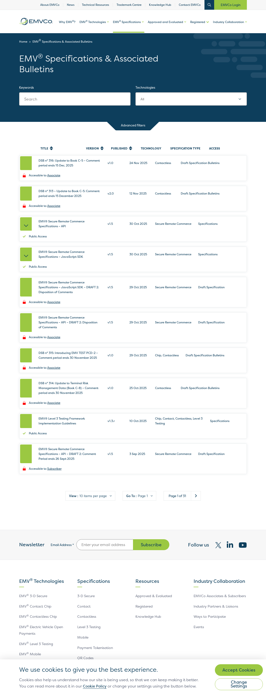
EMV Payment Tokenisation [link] (42, 617)
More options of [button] (107, 26)
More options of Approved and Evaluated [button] (184, 26)
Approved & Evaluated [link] (153, 548)
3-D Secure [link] (86, 548)
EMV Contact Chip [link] (35, 558)
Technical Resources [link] (95, 5)
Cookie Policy (126, 680)
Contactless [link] (86, 569)
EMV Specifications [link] (127, 22)
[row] (133, 165)
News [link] (70, 5)
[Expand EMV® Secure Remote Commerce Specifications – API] (26, 214)
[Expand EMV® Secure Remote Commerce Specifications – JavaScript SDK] (26, 239)
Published (119, 148)
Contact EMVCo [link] (190, 5)
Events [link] (199, 579)
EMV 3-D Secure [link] (33, 548)
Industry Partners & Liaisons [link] (216, 558)
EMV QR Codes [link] (32, 627)
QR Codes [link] (85, 611)
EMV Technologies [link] (92, 22)
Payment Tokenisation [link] (95, 600)
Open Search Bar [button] (209, 5)
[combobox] (191, 99)
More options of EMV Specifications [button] (142, 26)
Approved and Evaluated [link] (165, 22)
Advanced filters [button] (133, 126)
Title (44, 148)
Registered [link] (197, 22)
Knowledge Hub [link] (160, 5)
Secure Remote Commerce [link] (98, 621)
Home (23, 41)
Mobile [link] (82, 590)
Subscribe (151, 497)
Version (92, 148)
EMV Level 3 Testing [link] (36, 596)
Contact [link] (84, 558)
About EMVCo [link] (49, 5)
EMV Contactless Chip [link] (38, 569)
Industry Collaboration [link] (228, 22)
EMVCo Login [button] (231, 5)
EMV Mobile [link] (30, 607)
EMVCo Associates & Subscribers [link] (220, 548)
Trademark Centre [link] (129, 5)
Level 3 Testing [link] (89, 579)
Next (196, 448)
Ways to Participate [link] (210, 569)
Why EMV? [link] (67, 22)
